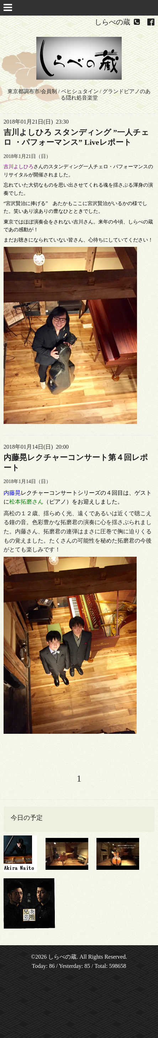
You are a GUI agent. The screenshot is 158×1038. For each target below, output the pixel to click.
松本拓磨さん (26, 502)
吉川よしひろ (18, 166)
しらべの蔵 (62, 957)
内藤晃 (12, 493)
